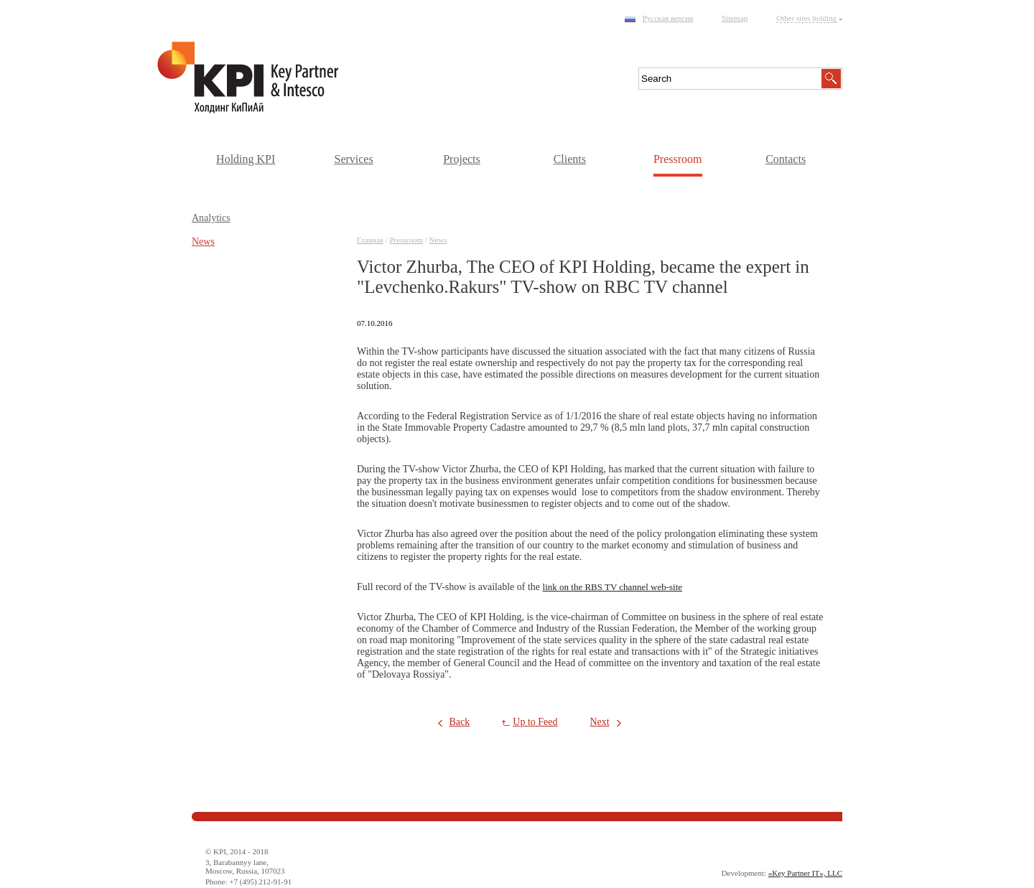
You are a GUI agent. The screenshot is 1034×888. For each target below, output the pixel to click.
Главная (370, 239)
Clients (570, 159)
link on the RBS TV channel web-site (613, 586)
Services (353, 159)
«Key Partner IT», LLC (805, 873)
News (438, 239)
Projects (461, 159)
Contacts (785, 159)
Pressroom (677, 159)
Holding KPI (245, 159)
